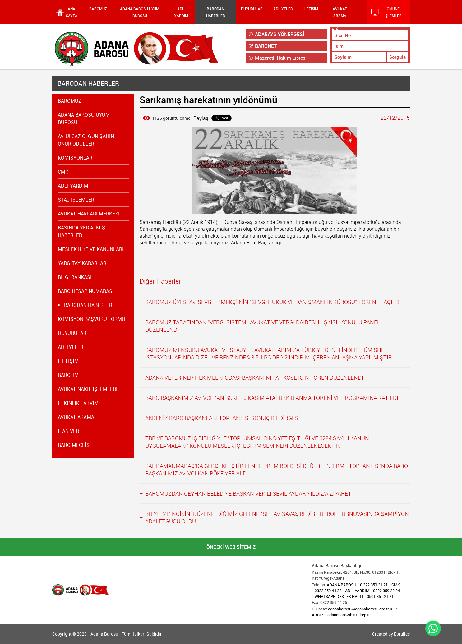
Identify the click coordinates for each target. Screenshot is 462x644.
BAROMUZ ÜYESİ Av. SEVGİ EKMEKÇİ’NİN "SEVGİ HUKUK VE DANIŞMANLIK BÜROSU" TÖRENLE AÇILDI (273, 302)
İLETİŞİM (310, 8)
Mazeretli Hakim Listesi (278, 57)
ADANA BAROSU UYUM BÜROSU (139, 12)
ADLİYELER (283, 8)
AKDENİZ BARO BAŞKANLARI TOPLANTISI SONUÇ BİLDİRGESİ (222, 418)
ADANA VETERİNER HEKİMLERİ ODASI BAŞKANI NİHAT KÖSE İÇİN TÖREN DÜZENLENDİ (254, 377)
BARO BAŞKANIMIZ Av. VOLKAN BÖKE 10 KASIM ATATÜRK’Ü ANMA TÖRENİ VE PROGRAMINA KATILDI (271, 397)
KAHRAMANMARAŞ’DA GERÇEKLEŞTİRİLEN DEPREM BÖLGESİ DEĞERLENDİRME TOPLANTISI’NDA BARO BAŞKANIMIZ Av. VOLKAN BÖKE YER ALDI (276, 469)
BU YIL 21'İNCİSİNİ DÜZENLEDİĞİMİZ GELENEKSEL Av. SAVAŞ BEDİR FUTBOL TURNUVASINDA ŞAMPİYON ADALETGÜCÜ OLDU (277, 517)
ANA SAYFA (71, 12)
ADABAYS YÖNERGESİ (276, 34)
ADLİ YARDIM (181, 12)
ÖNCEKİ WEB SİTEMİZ (231, 547)
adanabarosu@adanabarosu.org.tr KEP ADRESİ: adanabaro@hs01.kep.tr (354, 612)
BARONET (263, 46)
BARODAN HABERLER (215, 12)
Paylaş (200, 118)
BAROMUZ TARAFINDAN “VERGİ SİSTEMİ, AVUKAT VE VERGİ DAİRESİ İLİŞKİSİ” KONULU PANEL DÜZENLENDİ (262, 325)
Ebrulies (402, 634)
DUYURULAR (252, 8)
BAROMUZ (98, 8)
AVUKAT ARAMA (340, 12)
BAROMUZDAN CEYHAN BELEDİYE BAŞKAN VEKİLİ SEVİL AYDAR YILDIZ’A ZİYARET (248, 493)
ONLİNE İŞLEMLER (386, 12)
